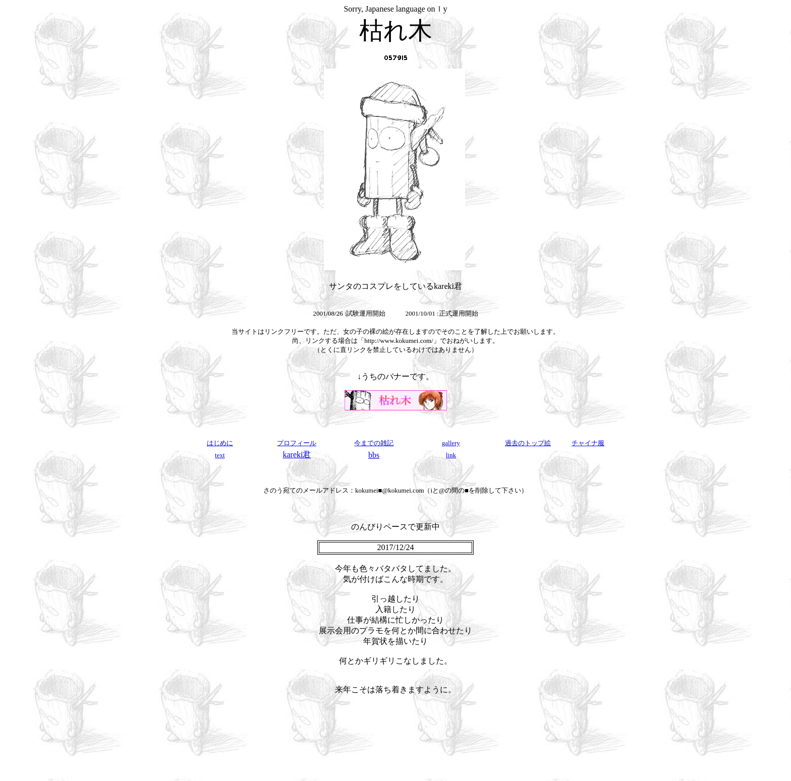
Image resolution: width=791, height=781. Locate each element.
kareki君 (296, 454)
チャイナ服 (588, 443)
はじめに (220, 443)
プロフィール (296, 443)
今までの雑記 (373, 443)
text (220, 455)
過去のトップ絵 (528, 443)
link (451, 455)
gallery (451, 443)
